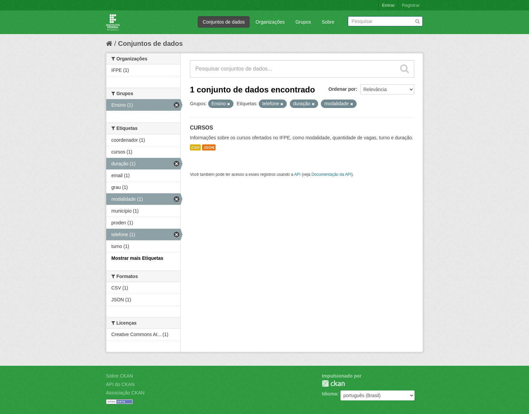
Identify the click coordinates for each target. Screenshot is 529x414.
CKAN (333, 383)
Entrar (388, 5)
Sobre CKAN (119, 376)
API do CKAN (120, 384)
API (297, 174)
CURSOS (201, 128)
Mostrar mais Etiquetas (137, 258)
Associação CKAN (125, 392)
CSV (195, 147)
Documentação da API (331, 174)
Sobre (328, 22)
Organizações (269, 22)
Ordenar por (342, 89)
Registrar (411, 5)
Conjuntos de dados (224, 22)
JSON (208, 147)
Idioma (329, 393)
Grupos (303, 22)
